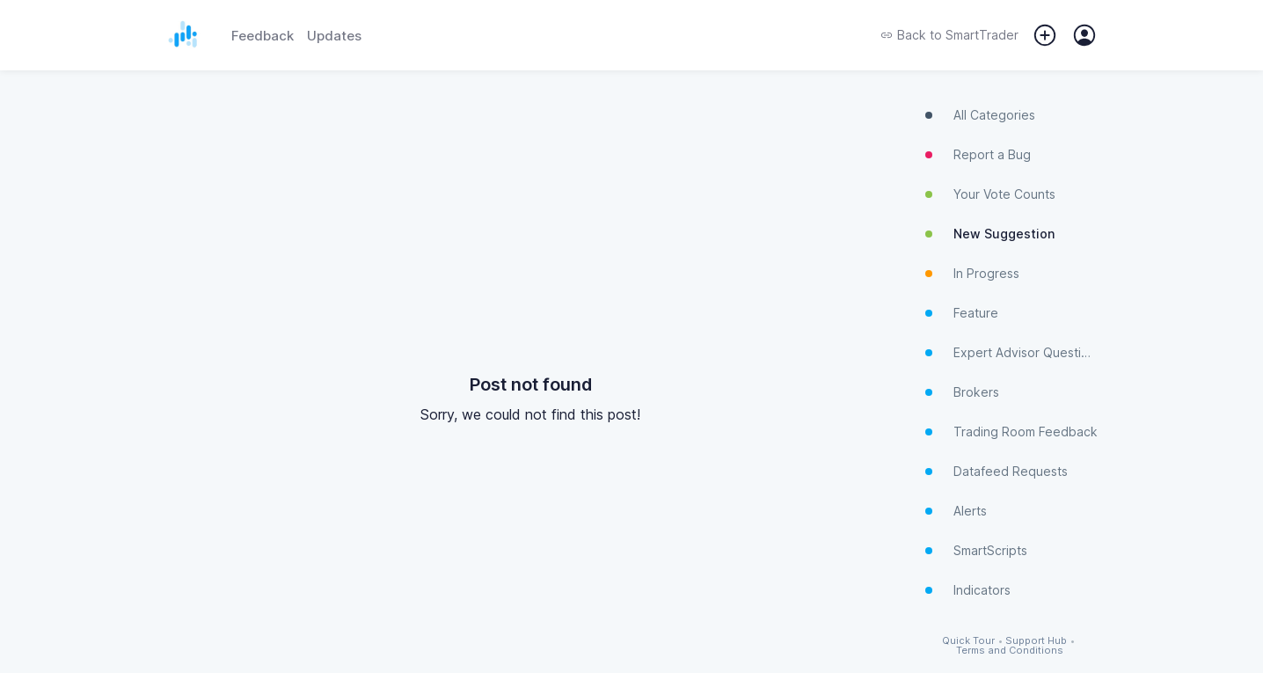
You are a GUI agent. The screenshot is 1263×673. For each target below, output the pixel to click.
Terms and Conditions (1009, 650)
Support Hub (1036, 641)
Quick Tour (968, 641)
